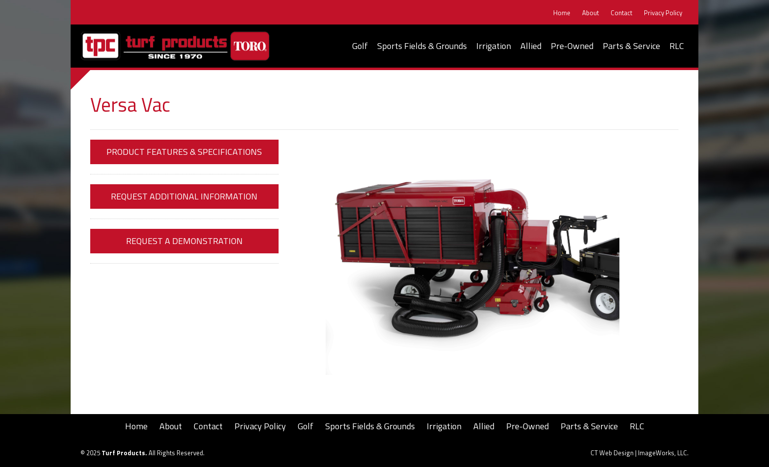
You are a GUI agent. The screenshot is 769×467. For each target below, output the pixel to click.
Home (561, 13)
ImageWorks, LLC (662, 453)
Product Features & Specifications (184, 151)
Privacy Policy (663, 13)
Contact (621, 13)
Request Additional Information (184, 196)
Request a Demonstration (184, 240)
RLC (676, 45)
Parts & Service (631, 45)
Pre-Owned (572, 45)
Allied (530, 45)
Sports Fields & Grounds (422, 45)
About (590, 13)
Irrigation (493, 45)
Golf (360, 45)
